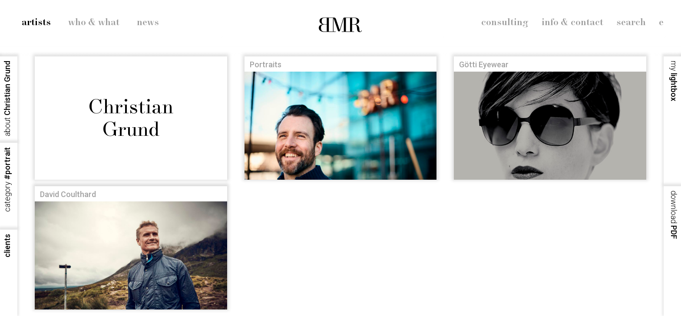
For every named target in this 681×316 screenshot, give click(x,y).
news (148, 22)
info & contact (572, 22)
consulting (505, 22)
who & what (93, 22)
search (631, 22)
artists (36, 22)
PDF (673, 215)
